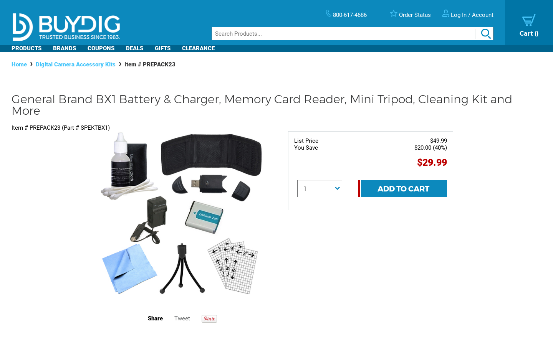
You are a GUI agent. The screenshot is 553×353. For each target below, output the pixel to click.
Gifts (163, 48)
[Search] (352, 33)
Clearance (198, 48)
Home (19, 64)
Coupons (101, 48)
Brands (64, 48)
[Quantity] (320, 188)
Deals (134, 48)
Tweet (182, 318)
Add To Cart (403, 188)
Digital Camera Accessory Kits (76, 64)
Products (26, 48)
